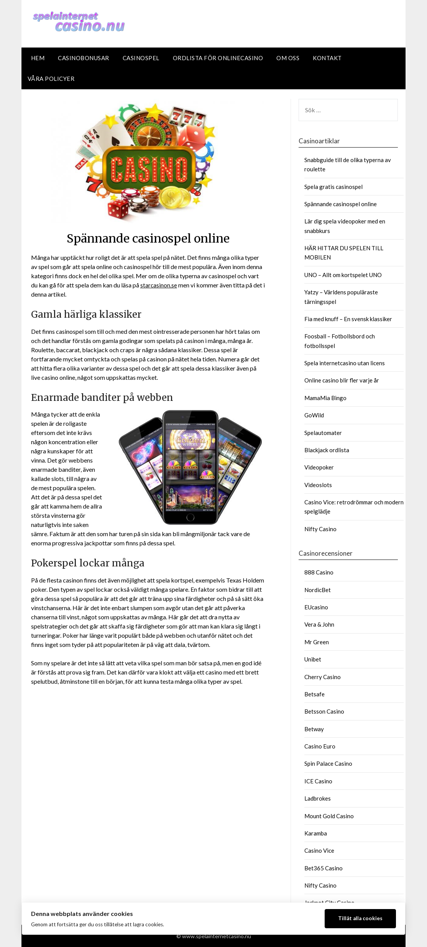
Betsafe (314, 694)
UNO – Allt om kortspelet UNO (343, 274)
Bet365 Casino (323, 868)
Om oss (287, 57)
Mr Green (316, 641)
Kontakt (327, 57)
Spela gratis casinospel (333, 186)
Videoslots (318, 484)
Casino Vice (319, 850)
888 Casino (318, 572)
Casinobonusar (83, 57)
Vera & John (319, 624)
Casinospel (141, 57)
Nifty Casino (320, 528)
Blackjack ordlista (326, 449)
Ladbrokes (317, 798)
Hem (38, 57)
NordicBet (317, 589)
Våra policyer (51, 78)
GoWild (314, 415)
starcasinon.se (158, 285)
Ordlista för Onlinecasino (218, 57)
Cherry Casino (322, 676)
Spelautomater (323, 432)
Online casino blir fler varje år (341, 380)
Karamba (315, 833)
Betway (314, 728)
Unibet (312, 659)
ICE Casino (318, 781)
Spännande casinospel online (340, 203)
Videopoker (319, 467)
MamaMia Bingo (325, 397)
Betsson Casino (324, 711)
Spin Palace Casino (328, 763)
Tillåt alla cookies (360, 918)
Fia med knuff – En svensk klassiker (348, 318)
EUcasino (316, 607)
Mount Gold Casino (329, 815)
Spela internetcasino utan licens (344, 362)
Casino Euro (319, 746)
